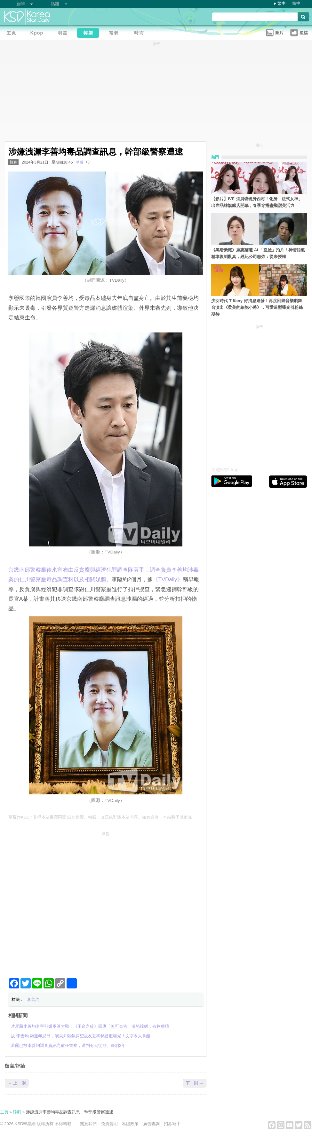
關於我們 (88, 1123)
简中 (296, 3)
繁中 (281, 3)
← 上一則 (17, 1083)
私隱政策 (130, 1123)
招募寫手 (172, 1123)
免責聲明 (109, 1123)
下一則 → (195, 1083)
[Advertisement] (63, 902)
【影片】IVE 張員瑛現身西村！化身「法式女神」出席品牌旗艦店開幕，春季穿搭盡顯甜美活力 (256, 202)
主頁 (4, 1111)
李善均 (33, 999)
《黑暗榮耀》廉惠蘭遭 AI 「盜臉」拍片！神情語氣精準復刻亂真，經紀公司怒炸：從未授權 (258, 253)
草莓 (80, 162)
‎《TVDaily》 (167, 579)
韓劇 (13, 162)
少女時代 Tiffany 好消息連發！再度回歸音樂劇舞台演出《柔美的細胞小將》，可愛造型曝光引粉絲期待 (257, 307)
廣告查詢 (151, 1123)
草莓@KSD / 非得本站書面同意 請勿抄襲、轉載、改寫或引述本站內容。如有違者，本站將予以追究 (100, 817)
